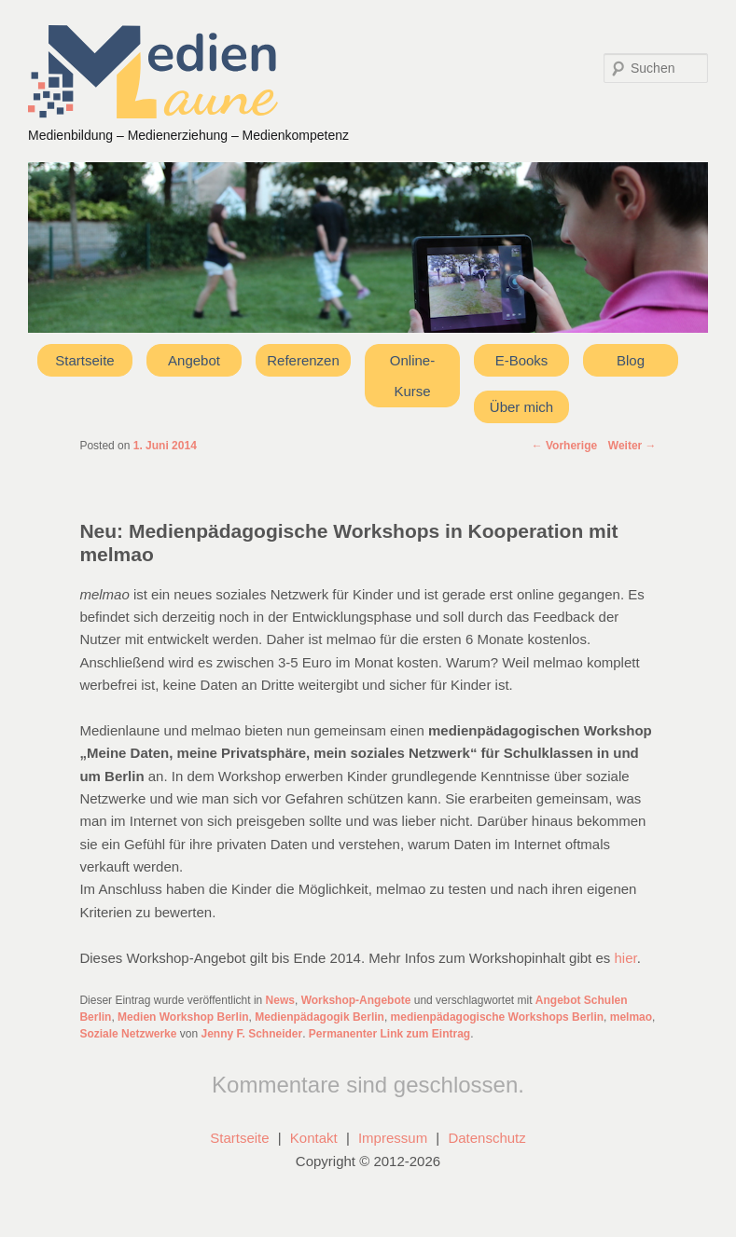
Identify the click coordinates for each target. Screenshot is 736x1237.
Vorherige (564, 445)
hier (625, 958)
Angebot (194, 360)
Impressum (392, 1138)
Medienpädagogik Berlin (319, 1017)
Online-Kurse (412, 375)
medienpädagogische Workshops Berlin (497, 1017)
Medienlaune (153, 71)
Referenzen (303, 360)
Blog (631, 360)
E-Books (522, 360)
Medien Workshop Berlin (183, 1017)
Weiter (632, 445)
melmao (631, 1017)
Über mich (521, 407)
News (280, 1000)
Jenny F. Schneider (251, 1033)
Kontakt (314, 1138)
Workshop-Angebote (356, 1000)
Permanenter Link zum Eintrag (389, 1033)
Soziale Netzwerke (127, 1033)
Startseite (84, 360)
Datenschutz (486, 1138)
